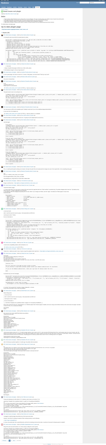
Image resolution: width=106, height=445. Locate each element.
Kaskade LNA (24, 330)
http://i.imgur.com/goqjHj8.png (11, 420)
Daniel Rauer (24, 290)
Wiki (33, 7)
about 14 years (14, 13)
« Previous (4, 440)
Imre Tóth (23, 242)
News (29, 7)
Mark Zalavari (24, 310)
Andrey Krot (23, 63)
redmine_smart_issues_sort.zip (11, 247)
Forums (37, 7)
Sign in (100, 0)
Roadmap (20, 7)
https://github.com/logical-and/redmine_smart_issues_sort (26, 183)
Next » (14, 440)
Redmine (49, 444)
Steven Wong (24, 208)
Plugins (6, 9)
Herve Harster (40, 403)
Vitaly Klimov (7, 13)
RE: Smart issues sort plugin (10, 34)
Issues (25, 7)
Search (77, 2)
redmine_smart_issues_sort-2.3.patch (13, 87)
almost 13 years (30, 34)
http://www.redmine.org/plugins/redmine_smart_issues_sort (15, 29)
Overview (4, 7)
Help (8, 0)
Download (9, 7)
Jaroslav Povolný (25, 72)
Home (2, 0)
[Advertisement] (90, 31)
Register (103, 0)
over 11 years (34, 424)
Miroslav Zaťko (24, 76)
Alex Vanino (23, 34)
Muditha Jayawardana (26, 424)
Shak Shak (23, 414)
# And (22, 180)
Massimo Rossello (25, 81)
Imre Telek (23, 397)
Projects (5, 0)
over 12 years (30, 185)
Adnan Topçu (24, 344)
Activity (14, 7)
